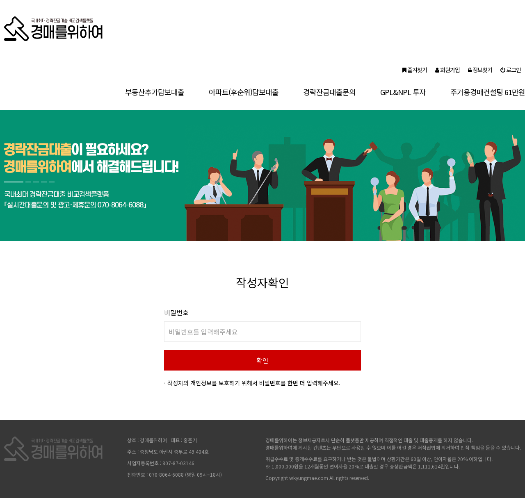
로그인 (510, 70)
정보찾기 (480, 70)
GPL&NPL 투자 (403, 91)
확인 (262, 360)
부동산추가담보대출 (154, 91)
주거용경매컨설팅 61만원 (487, 91)
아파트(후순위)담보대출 (243, 91)
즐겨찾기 (414, 70)
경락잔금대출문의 (329, 91)
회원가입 (447, 70)
